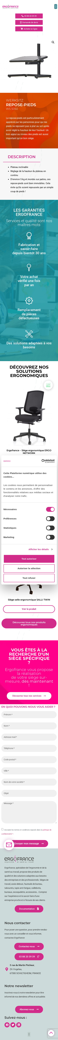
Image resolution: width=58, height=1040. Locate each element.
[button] (55, 6)
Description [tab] (22, 156)
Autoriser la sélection (29, 568)
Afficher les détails (38, 549)
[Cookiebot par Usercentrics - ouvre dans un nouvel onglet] (42, 461)
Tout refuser (28, 578)
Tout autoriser (29, 558)
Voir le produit (29, 609)
